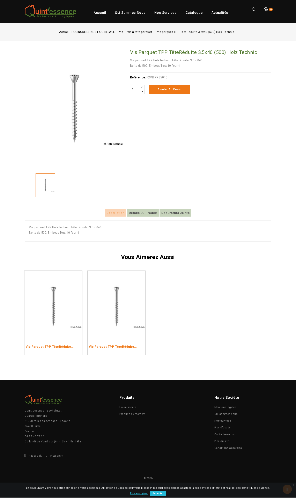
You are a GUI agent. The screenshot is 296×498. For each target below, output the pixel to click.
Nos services (165, 13)
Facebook (35, 456)
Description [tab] (108, 213)
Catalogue (194, 13)
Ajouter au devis (169, 89)
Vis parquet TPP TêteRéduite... (50, 348)
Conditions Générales (228, 448)
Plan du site (221, 442)
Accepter (158, 493)
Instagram (56, 456)
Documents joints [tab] (183, 213)
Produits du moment (132, 414)
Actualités (220, 13)
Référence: (138, 77)
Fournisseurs (127, 408)
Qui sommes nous (130, 13)
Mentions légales (225, 408)
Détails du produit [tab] (143, 213)
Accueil (100, 13)
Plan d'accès (222, 428)
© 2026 (148, 479)
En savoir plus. (139, 493)
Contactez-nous (224, 435)
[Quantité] (135, 89)
